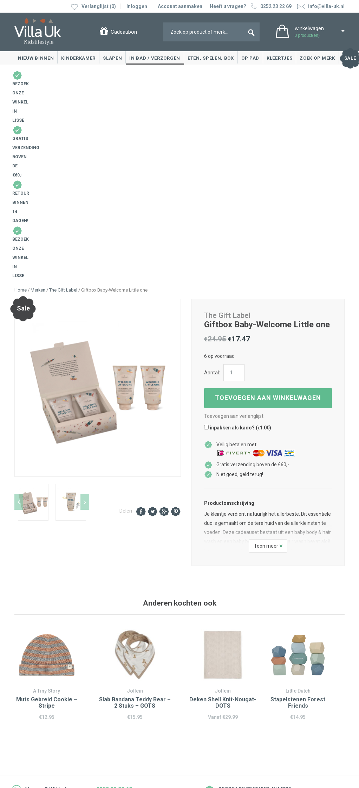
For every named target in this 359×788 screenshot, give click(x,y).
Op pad (250, 58)
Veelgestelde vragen (39, 701)
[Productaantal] (233, 171)
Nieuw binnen (36, 58)
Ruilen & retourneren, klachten (49, 669)
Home (20, 89)
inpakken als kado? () (237, 226)
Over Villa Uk (200, 685)
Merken (38, 89)
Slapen (112, 58)
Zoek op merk (317, 58)
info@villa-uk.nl (123, 724)
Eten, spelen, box (211, 58)
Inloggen (136, 6)
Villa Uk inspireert (205, 669)
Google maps (114, 691)
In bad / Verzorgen (154, 58)
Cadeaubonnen (33, 690)
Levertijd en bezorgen (40, 680)
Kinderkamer (78, 58)
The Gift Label (63, 89)
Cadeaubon (124, 32)
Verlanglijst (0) (98, 6)
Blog (191, 659)
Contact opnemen (36, 659)
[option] (98, 186)
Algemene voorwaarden (41, 739)
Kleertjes (279, 58)
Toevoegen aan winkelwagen (268, 196)
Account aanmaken (180, 6)
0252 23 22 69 (270, 6)
